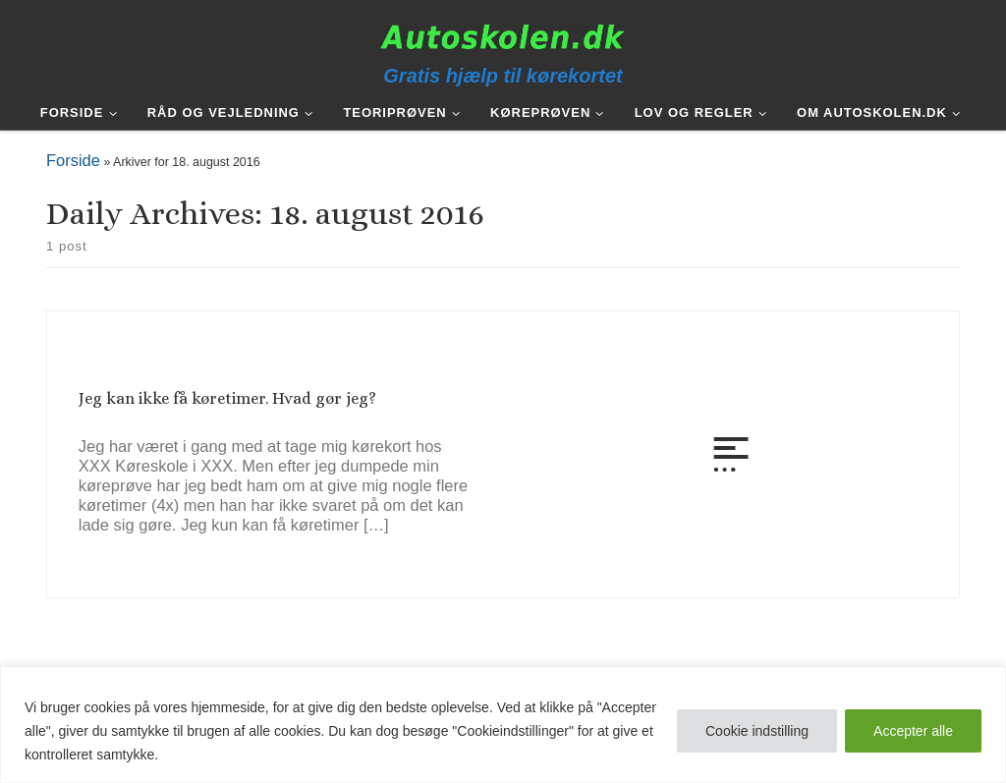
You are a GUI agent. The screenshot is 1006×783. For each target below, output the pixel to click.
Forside (73, 160)
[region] (503, 724)
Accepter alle (913, 731)
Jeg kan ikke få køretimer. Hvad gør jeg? (227, 398)
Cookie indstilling (757, 731)
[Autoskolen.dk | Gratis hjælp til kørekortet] (503, 36)
